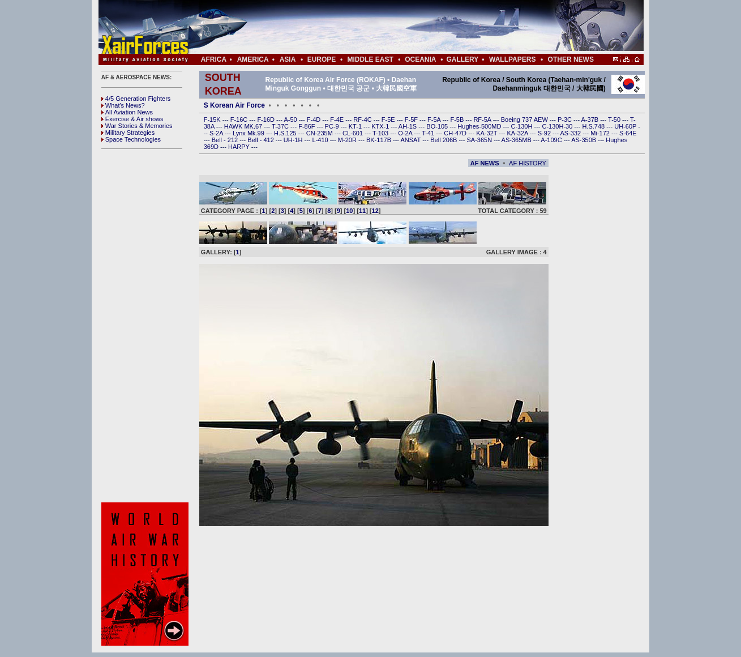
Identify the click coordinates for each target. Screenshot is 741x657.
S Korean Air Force (234, 105)
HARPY (239, 146)
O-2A (406, 133)
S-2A (217, 133)
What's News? (123, 105)
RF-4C (363, 119)
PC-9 (333, 126)
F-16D (266, 119)
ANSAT (411, 139)
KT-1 (356, 126)
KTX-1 (381, 126)
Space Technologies (131, 139)
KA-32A (518, 133)
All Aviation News (127, 112)
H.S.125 (286, 133)
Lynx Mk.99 (249, 133)
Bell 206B (444, 139)
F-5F (412, 119)
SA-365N (480, 139)
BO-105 (437, 126)
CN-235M (320, 133)
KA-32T (487, 133)
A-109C (552, 139)
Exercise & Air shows (132, 119)
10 (349, 210)
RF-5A (482, 119)
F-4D (315, 119)
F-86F (307, 126)
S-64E (628, 133)
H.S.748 (594, 126)
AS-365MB (517, 139)
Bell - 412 (261, 139)
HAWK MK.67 (244, 126)
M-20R (348, 139)
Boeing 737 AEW (525, 119)
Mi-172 (600, 133)
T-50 (615, 119)
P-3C (565, 119)
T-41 (429, 133)
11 (362, 210)
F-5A (434, 119)
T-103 (381, 133)
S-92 (545, 133)
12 (375, 210)
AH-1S (408, 126)
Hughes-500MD (480, 126)
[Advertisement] (404, 27)
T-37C (281, 126)
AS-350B (584, 139)
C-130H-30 (558, 126)
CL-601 (353, 133)
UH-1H (294, 139)
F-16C (240, 119)
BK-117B (379, 139)
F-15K (213, 119)
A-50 (291, 119)
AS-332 (571, 133)
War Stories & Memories (137, 125)
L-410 (321, 139)
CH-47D (456, 133)
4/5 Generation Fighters (137, 98)
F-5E (389, 119)
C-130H (522, 126)
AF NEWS (484, 163)
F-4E (337, 119)
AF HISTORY (527, 163)
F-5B (457, 119)
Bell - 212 (226, 139)
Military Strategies (128, 132)
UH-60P (626, 126)
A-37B (591, 119)
